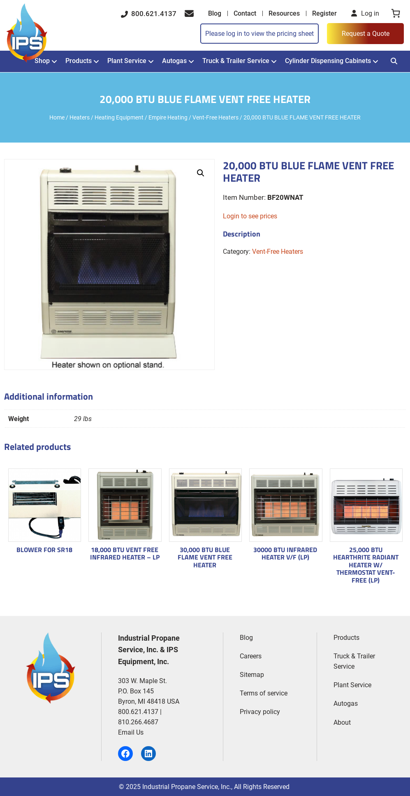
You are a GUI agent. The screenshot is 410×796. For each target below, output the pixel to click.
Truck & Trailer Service (235, 61)
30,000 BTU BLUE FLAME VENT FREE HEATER (205, 557)
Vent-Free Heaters (215, 117)
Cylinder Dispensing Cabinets (328, 61)
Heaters (79, 117)
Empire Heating (168, 117)
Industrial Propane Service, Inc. (186, 787)
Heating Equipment (119, 117)
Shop (42, 61)
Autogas (174, 61)
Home (57, 117)
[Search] (394, 61)
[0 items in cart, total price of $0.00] (395, 13)
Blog (214, 13)
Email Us (131, 732)
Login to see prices (250, 216)
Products (78, 61)
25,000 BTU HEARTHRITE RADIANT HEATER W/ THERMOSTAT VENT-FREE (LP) (365, 565)
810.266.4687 (138, 722)
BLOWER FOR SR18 (44, 549)
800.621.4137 (148, 13)
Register (324, 13)
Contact (245, 13)
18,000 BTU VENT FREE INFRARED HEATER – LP (125, 553)
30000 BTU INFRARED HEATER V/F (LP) (285, 553)
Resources (284, 13)
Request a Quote (365, 33)
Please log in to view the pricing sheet (259, 33)
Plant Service (126, 61)
